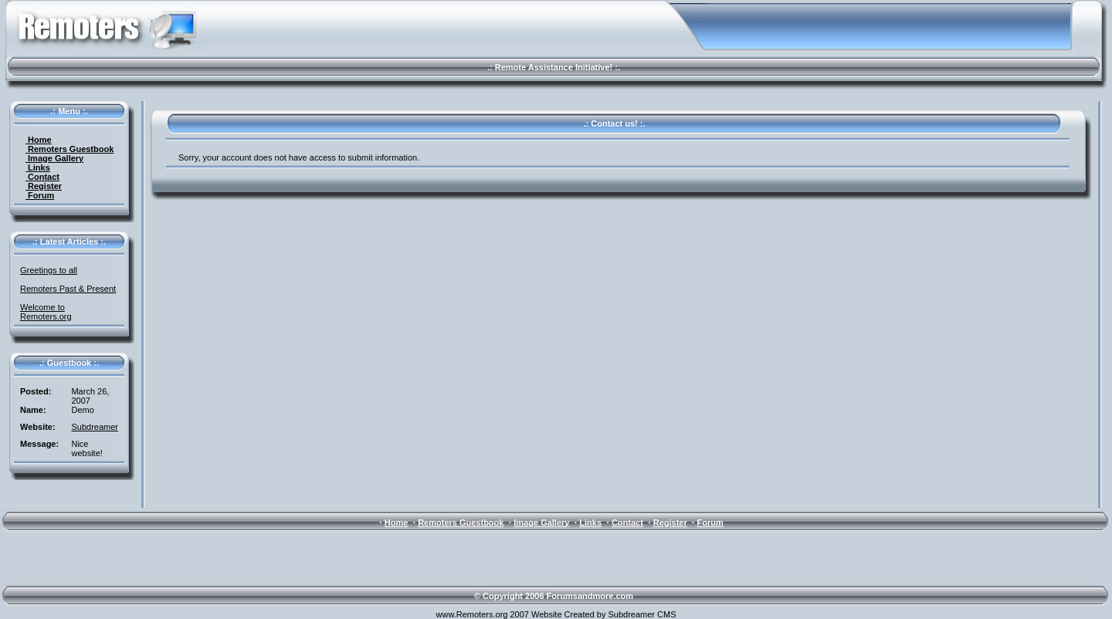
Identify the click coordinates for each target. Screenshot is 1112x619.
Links (37, 167)
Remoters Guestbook (69, 149)
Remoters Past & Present (68, 288)
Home (38, 139)
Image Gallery (54, 158)
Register (43, 186)
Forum (39, 195)
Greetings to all (48, 270)
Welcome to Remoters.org (46, 312)
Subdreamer (94, 426)
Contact (42, 176)
